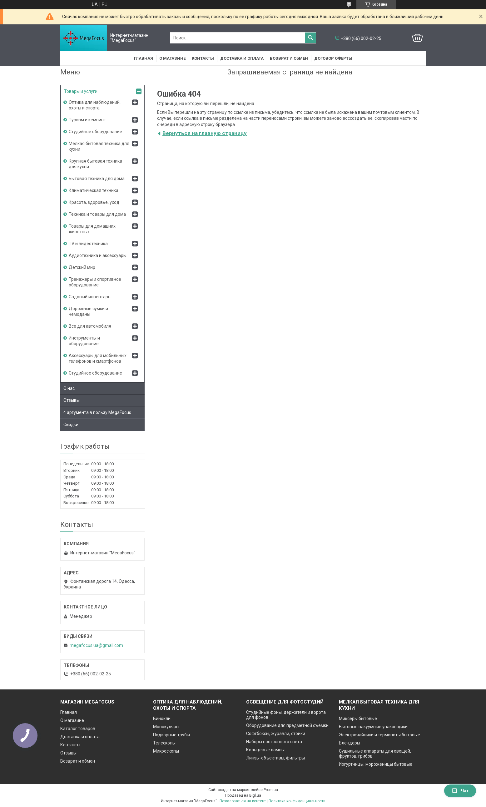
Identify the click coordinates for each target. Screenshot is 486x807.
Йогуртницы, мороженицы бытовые (375, 764)
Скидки (70, 424)
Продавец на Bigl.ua (243, 795)
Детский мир (82, 267)
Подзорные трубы (171, 734)
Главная (143, 58)
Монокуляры (166, 726)
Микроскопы (166, 751)
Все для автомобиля (90, 326)
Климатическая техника (93, 190)
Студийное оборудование (95, 131)
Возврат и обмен (289, 58)
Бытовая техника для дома (97, 178)
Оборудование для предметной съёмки (287, 725)
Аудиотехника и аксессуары (97, 255)
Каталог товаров (77, 728)
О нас (69, 388)
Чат (460, 791)
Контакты (203, 58)
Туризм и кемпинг (87, 119)
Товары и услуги (80, 91)
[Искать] (310, 38)
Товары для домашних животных (92, 229)
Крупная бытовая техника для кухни (95, 164)
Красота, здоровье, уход (94, 202)
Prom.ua (271, 790)
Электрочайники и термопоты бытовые (379, 734)
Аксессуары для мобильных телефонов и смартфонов (97, 358)
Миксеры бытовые (358, 718)
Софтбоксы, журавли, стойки (275, 733)
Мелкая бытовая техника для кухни (99, 146)
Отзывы (71, 400)
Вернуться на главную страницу (204, 133)
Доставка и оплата (242, 58)
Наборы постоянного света (274, 741)
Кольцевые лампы (265, 749)
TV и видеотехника (88, 243)
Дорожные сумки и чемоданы (88, 311)
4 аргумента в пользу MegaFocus (97, 412)
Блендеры (349, 742)
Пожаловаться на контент (243, 801)
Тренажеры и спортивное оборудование (95, 282)
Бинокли (162, 718)
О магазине (172, 58)
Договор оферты (333, 58)
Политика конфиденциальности (297, 801)
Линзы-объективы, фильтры (275, 757)
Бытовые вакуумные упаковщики (373, 726)
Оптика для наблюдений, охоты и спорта (95, 105)
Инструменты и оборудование (84, 340)
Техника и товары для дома (97, 214)
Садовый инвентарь (90, 296)
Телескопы (164, 742)
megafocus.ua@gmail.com (96, 645)
